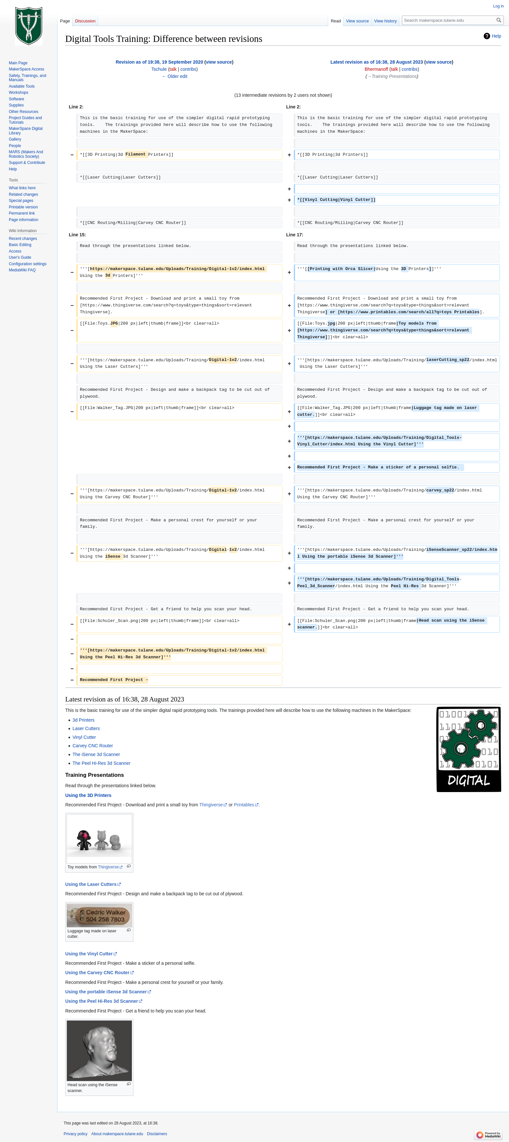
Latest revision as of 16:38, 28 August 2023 (376, 62)
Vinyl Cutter (84, 737)
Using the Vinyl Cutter (89, 953)
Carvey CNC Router (92, 745)
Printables (244, 804)
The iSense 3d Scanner (96, 754)
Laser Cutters (86, 728)
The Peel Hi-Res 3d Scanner (101, 763)
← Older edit (174, 76)
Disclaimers (157, 1134)
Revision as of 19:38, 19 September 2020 (159, 62)
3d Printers (83, 720)
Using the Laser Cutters (91, 884)
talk (173, 69)
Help (496, 36)
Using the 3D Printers (88, 795)
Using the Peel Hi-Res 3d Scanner (101, 1001)
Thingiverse (211, 804)
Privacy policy (75, 1134)
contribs (188, 69)
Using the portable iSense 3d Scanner (106, 991)
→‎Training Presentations (392, 76)
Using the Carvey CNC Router (97, 972)
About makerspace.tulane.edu (117, 1134)
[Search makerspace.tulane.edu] (453, 20)
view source (219, 62)
